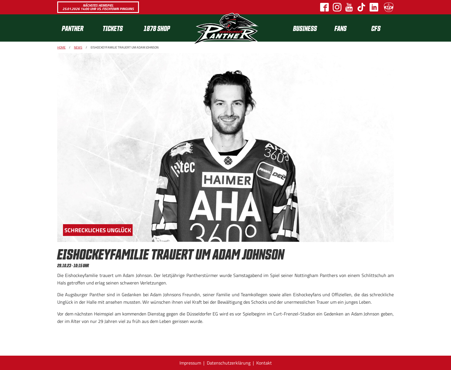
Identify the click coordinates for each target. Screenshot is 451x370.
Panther (72, 28)
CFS (376, 28)
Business (305, 28)
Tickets (113, 28)
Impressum (190, 362)
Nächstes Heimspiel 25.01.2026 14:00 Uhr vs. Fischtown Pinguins (98, 7)
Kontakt (264, 362)
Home (61, 47)
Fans (341, 28)
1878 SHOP (157, 28)
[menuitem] (77, 28)
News (78, 47)
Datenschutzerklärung (229, 362)
